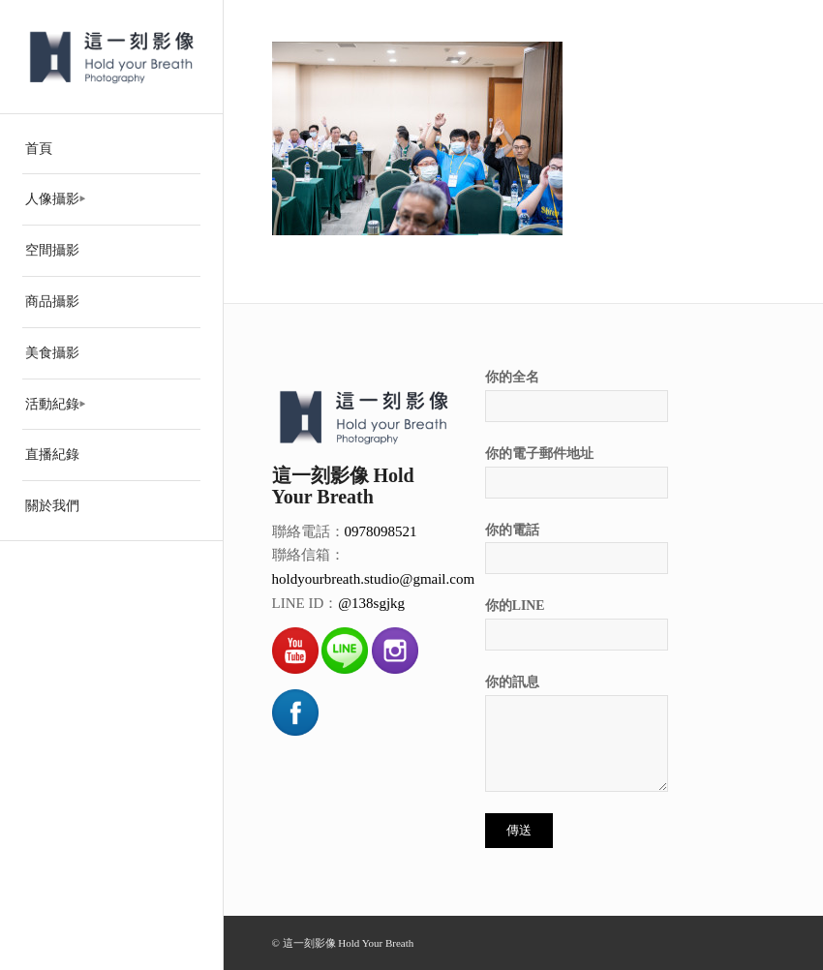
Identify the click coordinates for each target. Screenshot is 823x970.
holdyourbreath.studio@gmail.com (373, 579)
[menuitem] (111, 149)
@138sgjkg (371, 603)
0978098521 (381, 531)
